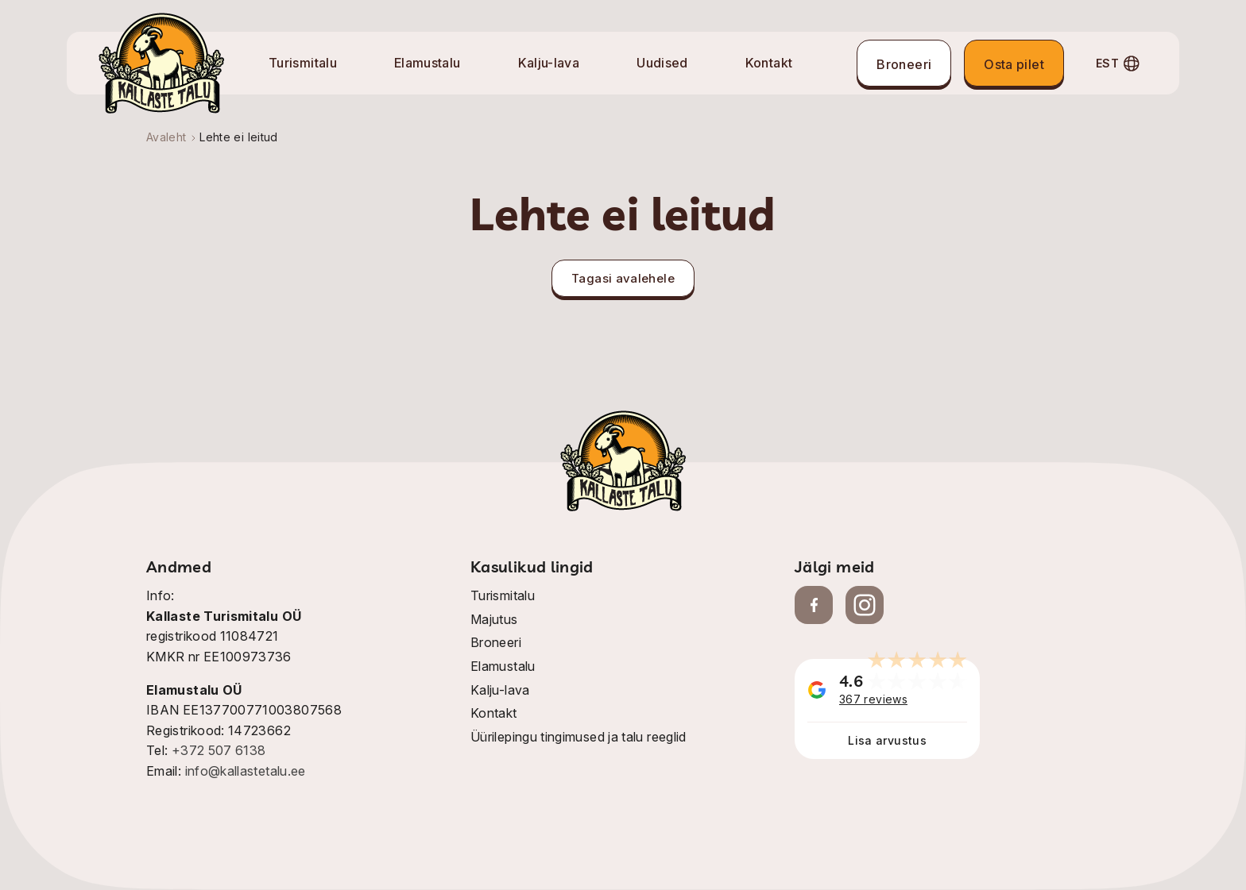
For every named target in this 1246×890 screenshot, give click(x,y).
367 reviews (873, 699)
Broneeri (903, 64)
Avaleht (166, 137)
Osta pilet (1014, 64)
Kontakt (769, 63)
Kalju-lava (549, 63)
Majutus (494, 619)
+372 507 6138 (219, 750)
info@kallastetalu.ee (245, 771)
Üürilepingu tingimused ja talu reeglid (578, 737)
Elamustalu (427, 63)
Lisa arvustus (887, 740)
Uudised (662, 63)
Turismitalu (303, 63)
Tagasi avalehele (623, 278)
